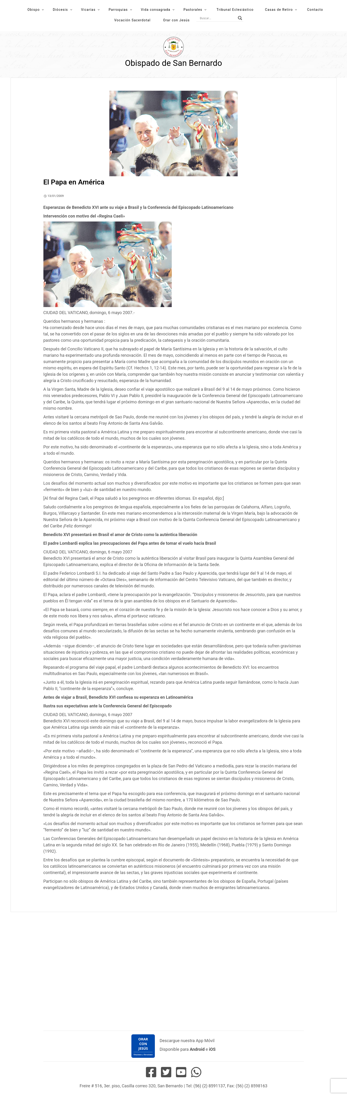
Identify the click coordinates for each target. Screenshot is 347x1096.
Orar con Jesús (176, 20)
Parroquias (118, 9)
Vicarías (88, 9)
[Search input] (218, 18)
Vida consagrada (155, 9)
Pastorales (192, 9)
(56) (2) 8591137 (209, 1085)
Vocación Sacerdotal (132, 20)
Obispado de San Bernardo (173, 63)
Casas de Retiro (279, 9)
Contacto (315, 9)
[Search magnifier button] (240, 18)
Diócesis (60, 9)
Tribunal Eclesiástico (235, 9)
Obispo (33, 9)
